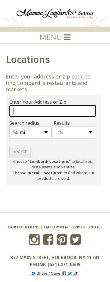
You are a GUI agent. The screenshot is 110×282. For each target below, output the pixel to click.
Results (62, 123)
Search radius (24, 123)
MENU (55, 37)
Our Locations (24, 227)
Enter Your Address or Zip (37, 102)
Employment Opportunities (73, 227)
